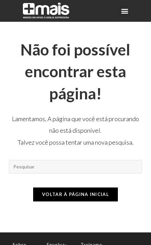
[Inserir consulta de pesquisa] (75, 167)
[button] (124, 11)
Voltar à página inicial (75, 194)
